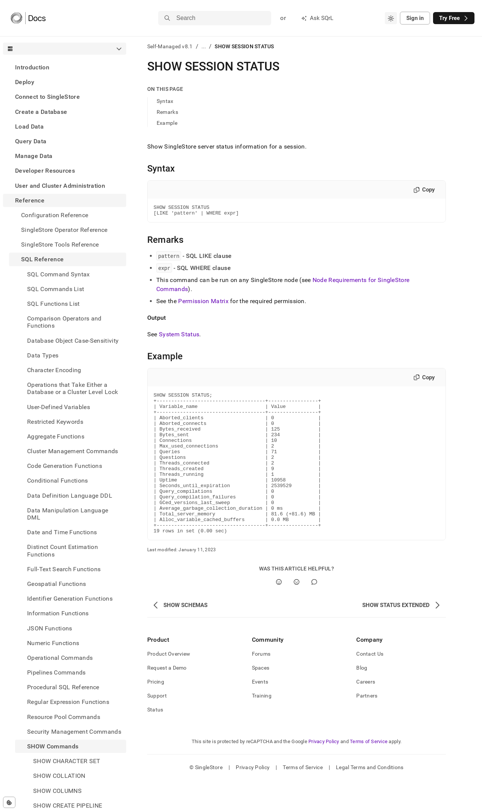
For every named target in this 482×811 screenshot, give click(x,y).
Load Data (29, 126)
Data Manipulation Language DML (67, 514)
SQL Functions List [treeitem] (53, 303)
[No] (296, 612)
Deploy (24, 82)
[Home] (28, 18)
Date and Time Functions (62, 532)
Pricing (155, 712)
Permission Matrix (203, 303)
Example (167, 123)
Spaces (261, 698)
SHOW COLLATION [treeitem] (59, 775)
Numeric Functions (53, 643)
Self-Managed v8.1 (170, 46)
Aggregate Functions (55, 436)
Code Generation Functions (64, 465)
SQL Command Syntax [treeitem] (58, 274)
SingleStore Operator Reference (64, 229)
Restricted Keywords (55, 421)
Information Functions (58, 613)
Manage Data (34, 155)
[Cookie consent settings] (9, 802)
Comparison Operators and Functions (64, 322)
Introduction (32, 67)
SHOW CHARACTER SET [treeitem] (67, 761)
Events (260, 712)
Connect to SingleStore (47, 96)
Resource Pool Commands (63, 717)
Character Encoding (54, 370)
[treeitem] (64, 67)
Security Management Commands (74, 731)
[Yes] (279, 612)
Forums (261, 684)
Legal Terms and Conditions (369, 798)
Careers (365, 712)
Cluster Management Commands (72, 451)
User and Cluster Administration (60, 185)
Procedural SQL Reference (63, 687)
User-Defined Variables (58, 407)
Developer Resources (45, 170)
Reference (29, 200)
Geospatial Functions (56, 583)
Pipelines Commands (56, 672)
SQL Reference (42, 259)
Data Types (42, 355)
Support (157, 726)
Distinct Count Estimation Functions (62, 550)
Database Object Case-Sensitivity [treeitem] (73, 340)
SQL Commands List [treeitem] (55, 289)
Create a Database (41, 111)
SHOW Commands (52, 746)
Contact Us (369, 684)
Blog (361, 698)
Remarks (167, 112)
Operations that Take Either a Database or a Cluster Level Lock (72, 388)
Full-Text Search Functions (64, 569)
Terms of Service (368, 772)
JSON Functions (49, 628)
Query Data (30, 141)
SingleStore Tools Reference (60, 244)
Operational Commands (60, 657)
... (203, 46)
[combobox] (391, 18)
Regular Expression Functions (68, 701)
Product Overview (168, 684)
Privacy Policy (323, 772)
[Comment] (314, 612)
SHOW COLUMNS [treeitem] (57, 790)
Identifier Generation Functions (70, 598)
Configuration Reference (54, 215)
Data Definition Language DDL (69, 495)
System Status (179, 336)
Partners (366, 726)
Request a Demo (167, 698)
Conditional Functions (57, 480)
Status (155, 740)
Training (262, 726)
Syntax (165, 101)
